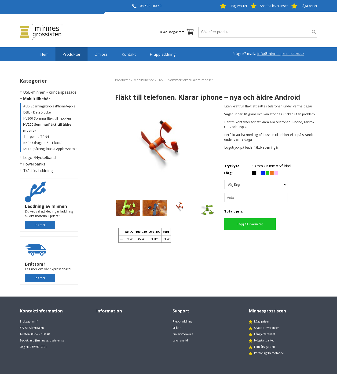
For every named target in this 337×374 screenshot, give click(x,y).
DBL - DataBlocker (37, 112)
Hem (44, 54)
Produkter (71, 54)
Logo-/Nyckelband (39, 157)
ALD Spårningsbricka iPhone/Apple (49, 106)
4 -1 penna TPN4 (36, 136)
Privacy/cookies (182, 334)
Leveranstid (180, 340)
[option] (167, 151)
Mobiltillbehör (36, 98)
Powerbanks (34, 164)
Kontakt (129, 54)
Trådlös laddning (38, 170)
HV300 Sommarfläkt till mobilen (47, 118)
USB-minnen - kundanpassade (50, 92)
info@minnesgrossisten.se (280, 53)
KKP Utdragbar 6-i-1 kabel (42, 142)
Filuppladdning (163, 54)
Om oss (101, 54)
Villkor (176, 328)
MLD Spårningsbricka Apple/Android (50, 149)
